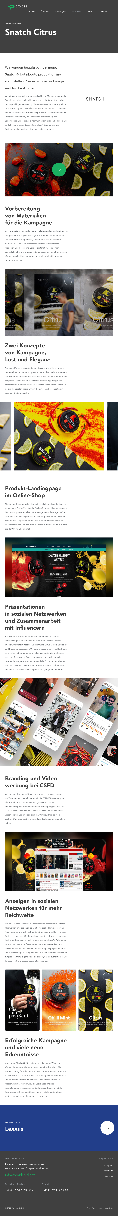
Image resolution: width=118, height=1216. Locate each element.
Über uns (45, 12)
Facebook (108, 1171)
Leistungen (60, 12)
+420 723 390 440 (56, 1190)
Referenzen (77, 12)
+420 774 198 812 (19, 1190)
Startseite (30, 12)
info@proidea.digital (20, 1175)
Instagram (108, 1165)
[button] (54, 475)
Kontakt (91, 12)
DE (102, 12)
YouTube (109, 1176)
